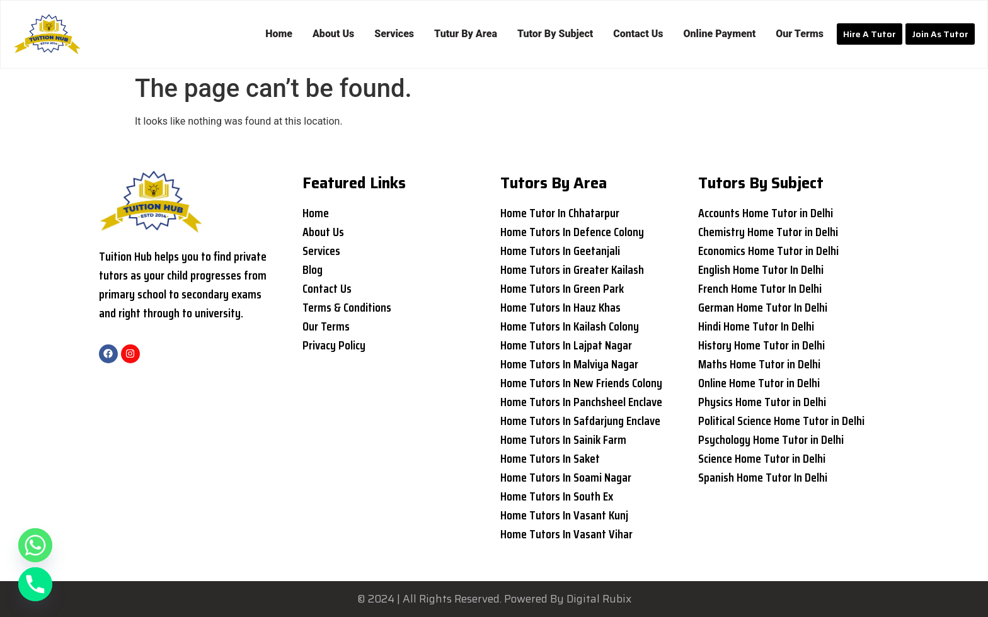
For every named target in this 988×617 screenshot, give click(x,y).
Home (278, 34)
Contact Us (638, 34)
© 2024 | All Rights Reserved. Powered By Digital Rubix (494, 599)
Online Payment (720, 34)
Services (394, 34)
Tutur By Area (465, 34)
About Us (333, 34)
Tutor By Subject (555, 34)
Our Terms (800, 34)
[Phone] (35, 584)
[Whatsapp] (35, 545)
